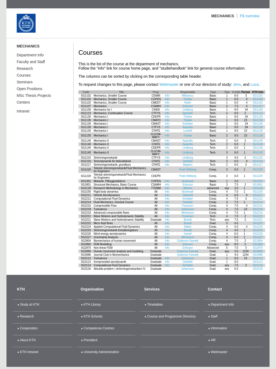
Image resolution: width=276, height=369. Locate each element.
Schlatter (187, 123)
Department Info (30, 55)
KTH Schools (93, 316)
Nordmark (188, 181)
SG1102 (258, 95)
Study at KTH (29, 304)
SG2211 (258, 195)
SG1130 (258, 116)
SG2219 (258, 212)
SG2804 (258, 240)
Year (227, 92)
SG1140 (258, 140)
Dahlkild (188, 161)
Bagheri (187, 164)
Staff (214, 316)
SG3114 (258, 265)
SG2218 (258, 209)
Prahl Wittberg (187, 169)
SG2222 (258, 223)
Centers (23, 102)
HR (213, 340)
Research (25, 68)
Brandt (188, 219)
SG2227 (258, 237)
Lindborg (187, 109)
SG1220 (258, 169)
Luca (254, 84)
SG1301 (258, 181)
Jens (237, 84)
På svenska (249, 16)
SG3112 (258, 258)
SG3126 (258, 268)
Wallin (187, 226)
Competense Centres (99, 328)
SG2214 (258, 202)
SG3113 (258, 261)
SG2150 (258, 191)
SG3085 (258, 251)
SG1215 (258, 157)
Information (219, 328)
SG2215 (258, 205)
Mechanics (222, 16)
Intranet (23, 111)
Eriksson (187, 106)
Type (213, 92)
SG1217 (258, 164)
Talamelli (187, 195)
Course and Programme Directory (171, 316)
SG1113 (258, 113)
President (90, 340)
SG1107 (258, 106)
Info (167, 95)
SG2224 (258, 226)
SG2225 (258, 230)
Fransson (188, 205)
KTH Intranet (29, 352)
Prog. (156, 92)
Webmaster (168, 84)
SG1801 (258, 184)
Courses (24, 75)
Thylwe (188, 99)
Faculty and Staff (31, 62)
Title (121, 92)
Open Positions (29, 89)
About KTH (28, 340)
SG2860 (258, 244)
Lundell (187, 130)
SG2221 (258, 216)
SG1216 (258, 161)
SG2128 (258, 188)
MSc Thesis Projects (34, 95)
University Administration (101, 352)
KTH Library (92, 304)
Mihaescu (188, 95)
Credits (236, 92)
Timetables (155, 304)
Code (86, 92)
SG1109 (258, 109)
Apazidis (187, 113)
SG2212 (258, 198)
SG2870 (258, 247)
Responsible (187, 92)
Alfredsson (187, 212)
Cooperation (28, 328)
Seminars (25, 82)
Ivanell (188, 233)
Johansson (187, 209)
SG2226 (258, 233)
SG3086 (258, 254)
